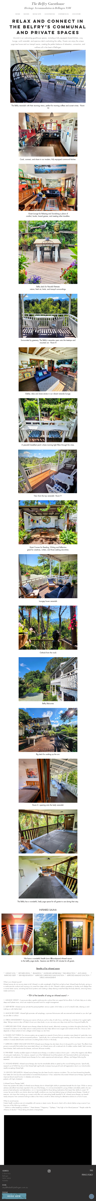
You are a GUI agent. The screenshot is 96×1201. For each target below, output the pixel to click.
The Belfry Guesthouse (48, 4)
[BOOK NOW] (14, 1196)
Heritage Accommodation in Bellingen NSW (48, 8)
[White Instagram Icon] (49, 1171)
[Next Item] (91, 934)
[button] (63, 13)
